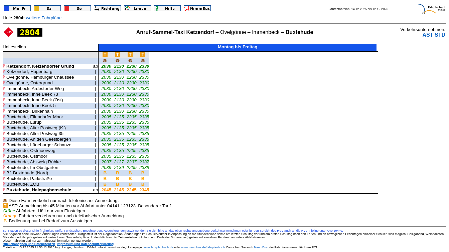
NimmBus (261, 247)
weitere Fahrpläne (44, 17)
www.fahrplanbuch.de (158, 247)
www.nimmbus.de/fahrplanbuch (203, 247)
